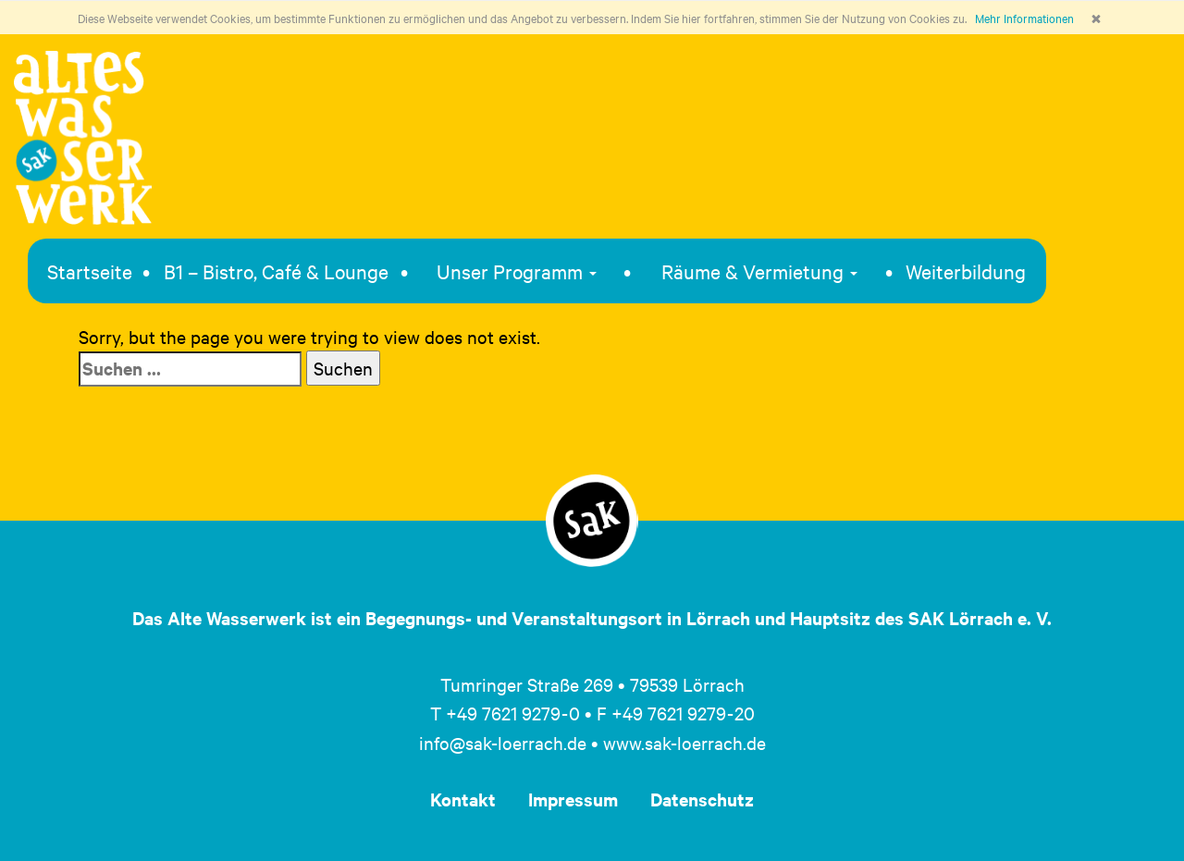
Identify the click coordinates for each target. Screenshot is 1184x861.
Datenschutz (702, 799)
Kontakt (463, 799)
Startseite (89, 271)
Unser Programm (517, 271)
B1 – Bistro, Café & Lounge (276, 271)
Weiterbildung (966, 271)
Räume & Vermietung (759, 271)
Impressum (573, 799)
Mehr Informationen (1024, 17)
